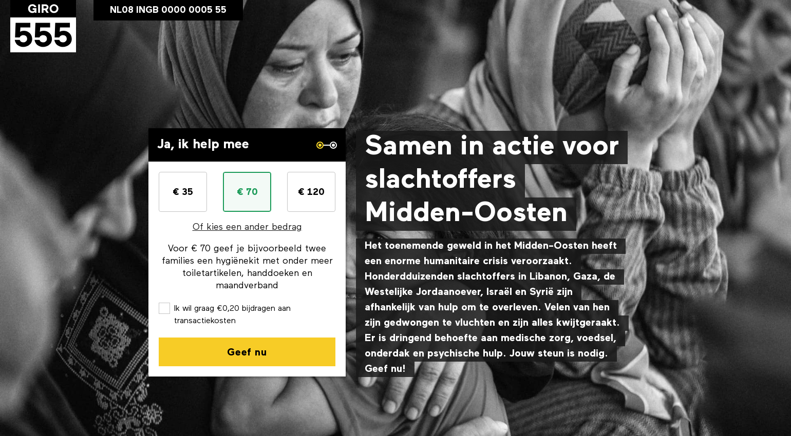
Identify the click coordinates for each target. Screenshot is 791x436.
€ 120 (311, 192)
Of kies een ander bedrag (247, 227)
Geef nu (247, 353)
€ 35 (183, 192)
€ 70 (247, 192)
